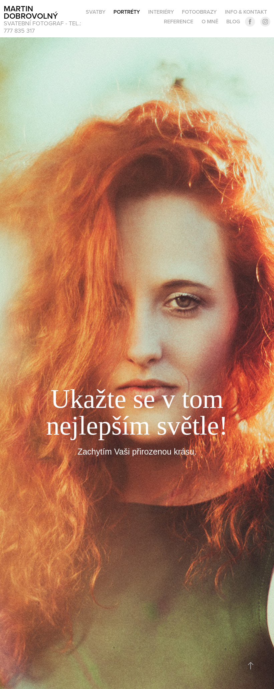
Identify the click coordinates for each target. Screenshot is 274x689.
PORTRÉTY (126, 12)
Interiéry (161, 12)
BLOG (233, 21)
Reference (178, 21)
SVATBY (95, 12)
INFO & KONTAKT (246, 12)
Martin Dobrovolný (31, 12)
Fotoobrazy (199, 12)
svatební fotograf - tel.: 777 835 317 (43, 27)
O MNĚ (210, 21)
